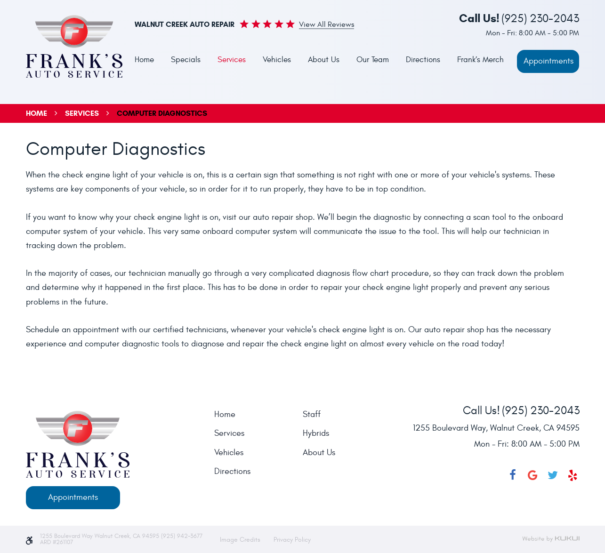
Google (533, 475)
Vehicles (277, 59)
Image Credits (241, 540)
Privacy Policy (292, 540)
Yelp (573, 475)
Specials (186, 59)
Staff (312, 414)
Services (232, 59)
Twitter (552, 475)
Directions (423, 59)
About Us (323, 59)
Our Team (372, 59)
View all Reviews (326, 25)
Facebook (512, 475)
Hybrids (316, 433)
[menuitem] (144, 60)
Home (144, 59)
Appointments (548, 61)
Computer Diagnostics (162, 113)
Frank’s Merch (480, 59)
